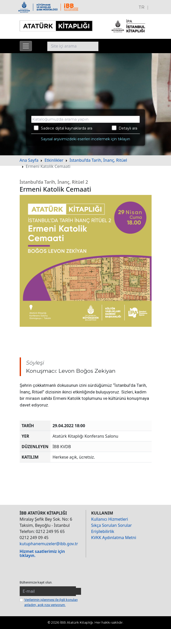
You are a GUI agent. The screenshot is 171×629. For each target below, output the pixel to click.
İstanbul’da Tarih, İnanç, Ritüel (98, 160)
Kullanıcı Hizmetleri (109, 519)
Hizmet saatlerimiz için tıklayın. (42, 553)
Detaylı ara (125, 128)
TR (141, 7)
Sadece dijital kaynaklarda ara (63, 128)
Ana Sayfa (29, 160)
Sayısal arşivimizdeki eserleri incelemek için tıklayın (85, 139)
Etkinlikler (53, 160)
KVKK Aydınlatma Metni (113, 537)
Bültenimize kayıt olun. (36, 582)
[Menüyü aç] (26, 46)
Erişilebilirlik (102, 531)
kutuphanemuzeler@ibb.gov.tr (49, 543)
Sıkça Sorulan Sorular (111, 525)
